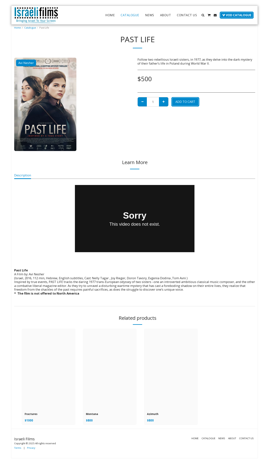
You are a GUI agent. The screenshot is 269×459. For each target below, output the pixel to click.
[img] (48, 369)
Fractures (32, 414)
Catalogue (30, 27)
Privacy (31, 448)
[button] (203, 15)
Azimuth (153, 414)
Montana (93, 414)
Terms (17, 448)
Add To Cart (185, 101)
